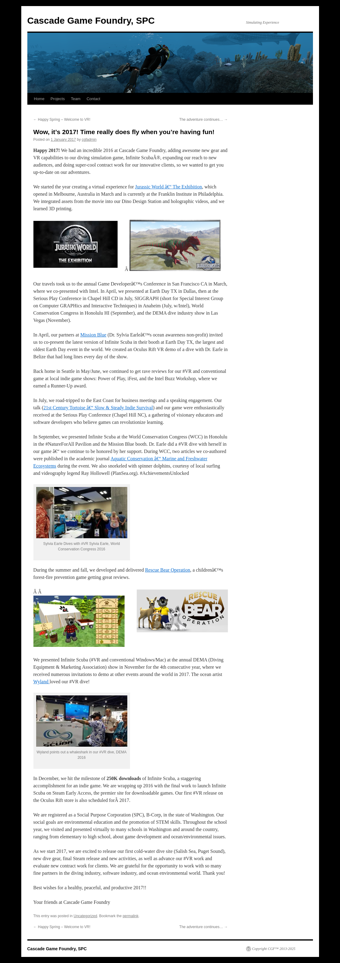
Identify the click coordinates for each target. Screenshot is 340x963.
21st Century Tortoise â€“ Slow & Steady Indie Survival (98, 407)
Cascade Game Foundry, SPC (91, 20)
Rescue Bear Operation (167, 570)
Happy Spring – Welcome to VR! (62, 119)
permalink (131, 916)
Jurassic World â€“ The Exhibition (168, 186)
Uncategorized (85, 916)
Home (39, 98)
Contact (93, 98)
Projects (57, 98)
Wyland (41, 681)
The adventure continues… (203, 119)
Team (76, 98)
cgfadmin (89, 139)
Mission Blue (93, 334)
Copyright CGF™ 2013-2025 (273, 949)
